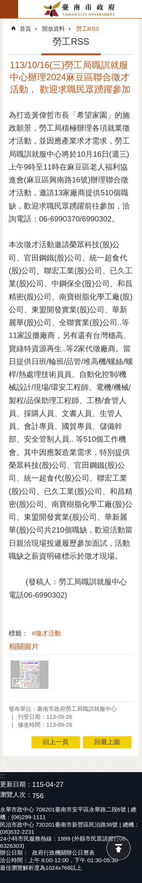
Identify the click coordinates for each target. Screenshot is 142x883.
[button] (29, 674)
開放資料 (53, 28)
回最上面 (118, 848)
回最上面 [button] (107, 742)
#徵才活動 (46, 633)
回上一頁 (56, 742)
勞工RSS (87, 28)
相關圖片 (24, 646)
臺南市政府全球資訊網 (80, 9)
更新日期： (16, 784)
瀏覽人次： (16, 795)
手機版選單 (9, 9)
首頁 (25, 28)
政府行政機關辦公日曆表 (63, 852)
